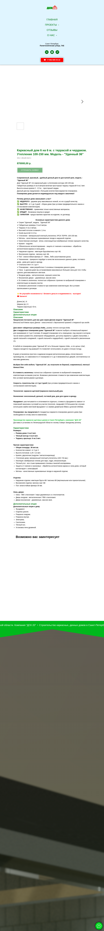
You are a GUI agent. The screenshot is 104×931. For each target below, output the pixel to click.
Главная (52, 19)
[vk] (47, 52)
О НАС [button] (51, 35)
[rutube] (57, 52)
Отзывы (52, 30)
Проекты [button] (51, 24)
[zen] (52, 52)
